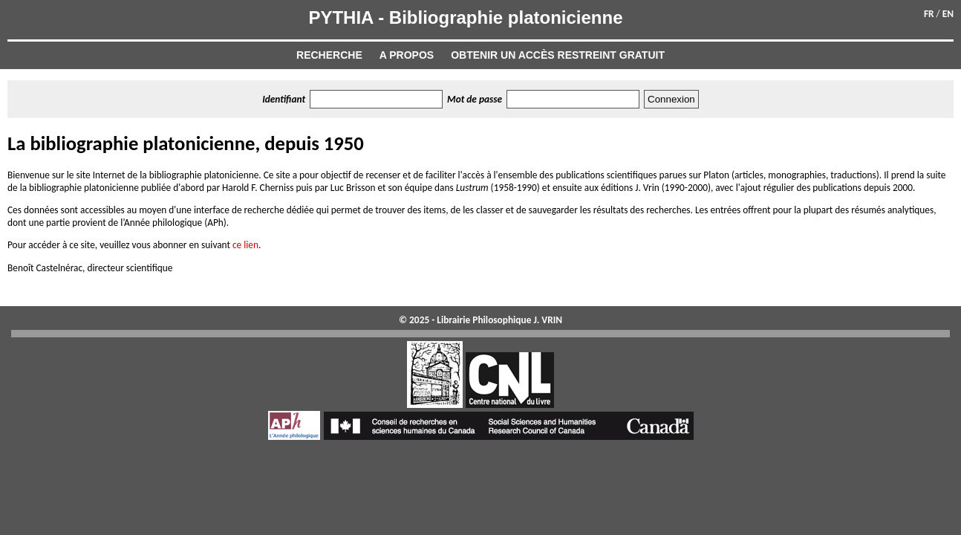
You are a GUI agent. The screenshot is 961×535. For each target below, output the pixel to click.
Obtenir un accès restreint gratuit (558, 55)
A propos (406, 55)
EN (948, 13)
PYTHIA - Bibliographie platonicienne (465, 17)
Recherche (329, 55)
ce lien (245, 245)
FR (929, 13)
